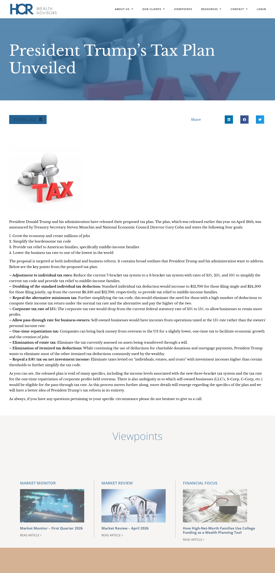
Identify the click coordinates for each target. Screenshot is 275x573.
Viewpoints (183, 9)
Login (261, 9)
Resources (211, 9)
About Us (124, 9)
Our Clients (153, 9)
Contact (239, 9)
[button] (28, 119)
